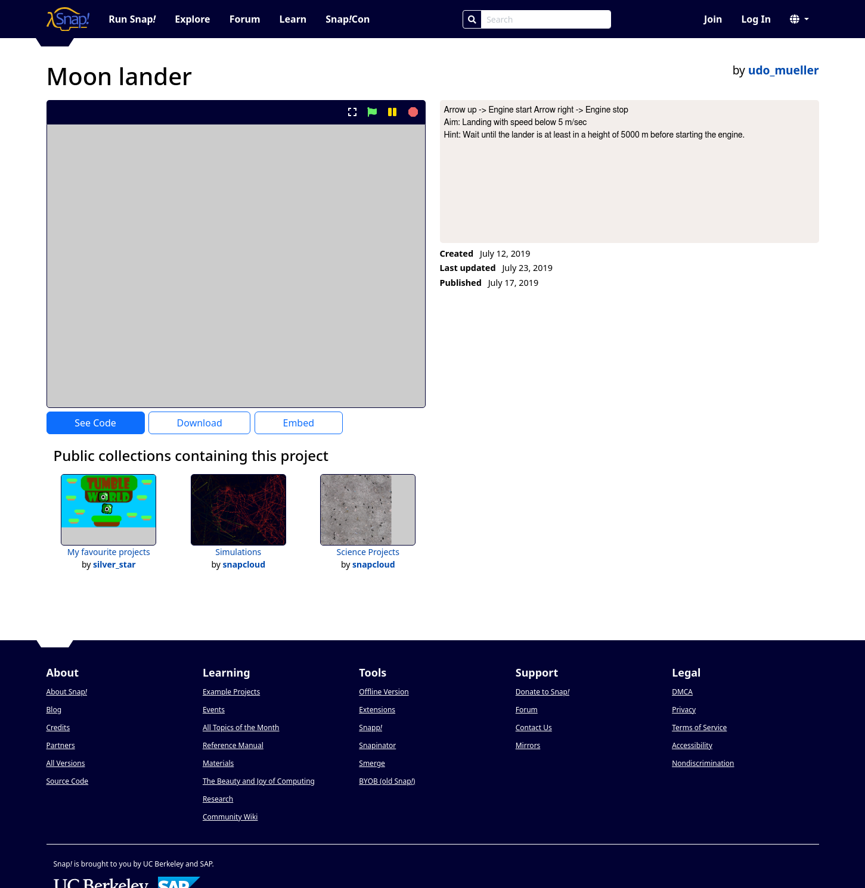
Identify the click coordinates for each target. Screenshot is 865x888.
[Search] (472, 19)
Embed (298, 422)
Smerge (372, 763)
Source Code (67, 781)
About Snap (66, 692)
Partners (60, 745)
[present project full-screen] (352, 112)
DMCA (682, 692)
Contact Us (534, 727)
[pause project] (392, 112)
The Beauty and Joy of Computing (259, 781)
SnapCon (347, 19)
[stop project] (411, 112)
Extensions (377, 710)
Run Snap (132, 19)
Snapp (370, 727)
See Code (95, 422)
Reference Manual (233, 745)
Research (218, 799)
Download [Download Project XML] (199, 422)
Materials (218, 763)
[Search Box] (546, 19)
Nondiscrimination (703, 763)
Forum (245, 19)
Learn (293, 19)
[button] (799, 19)
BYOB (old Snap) (387, 781)
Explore (192, 19)
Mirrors (528, 745)
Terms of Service (699, 727)
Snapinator (377, 745)
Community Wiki (230, 817)
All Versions (65, 763)
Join (713, 19)
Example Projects (231, 692)
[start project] (372, 112)
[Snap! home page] (68, 19)
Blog (54, 710)
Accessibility (692, 745)
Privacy (684, 710)
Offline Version (383, 692)
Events (214, 710)
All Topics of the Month (241, 727)
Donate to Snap (542, 692)
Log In (756, 19)
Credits (58, 727)
